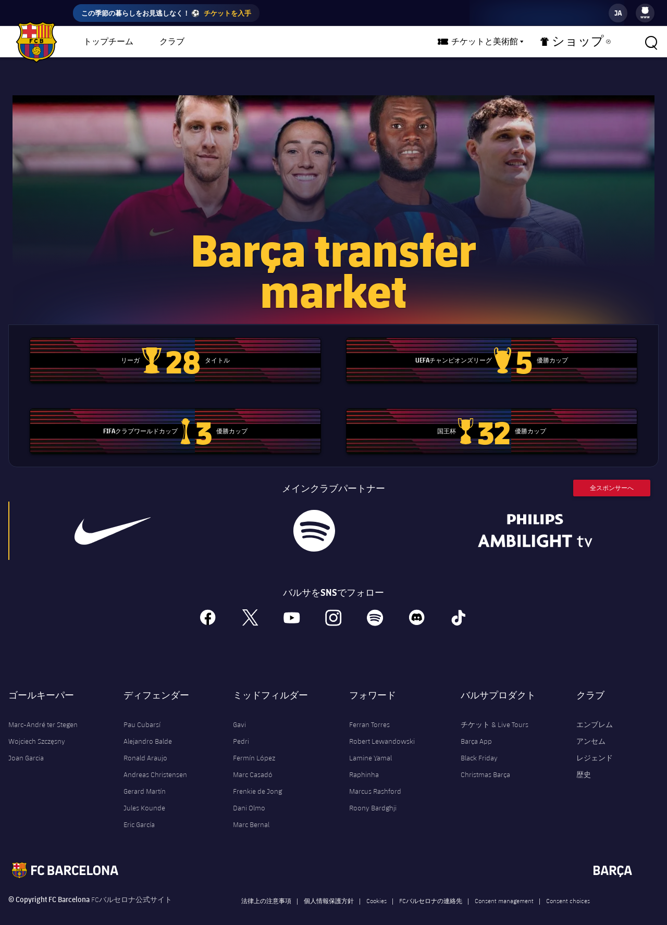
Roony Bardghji (373, 795)
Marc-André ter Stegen (43, 711)
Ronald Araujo (145, 745)
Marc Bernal (251, 811)
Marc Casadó (253, 761)
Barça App (476, 728)
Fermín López (254, 745)
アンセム (591, 728)
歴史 (583, 761)
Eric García (139, 811)
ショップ (581, 44)
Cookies (376, 887)
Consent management (504, 887)
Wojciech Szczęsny (36, 728)
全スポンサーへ (612, 475)
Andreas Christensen (155, 761)
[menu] (645, 13)
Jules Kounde (144, 795)
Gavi (239, 711)
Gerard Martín (144, 778)
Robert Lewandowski (382, 728)
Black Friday (479, 745)
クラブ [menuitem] (171, 42)
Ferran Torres (369, 711)
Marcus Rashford (375, 778)
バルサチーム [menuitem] (236, 42)
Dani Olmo (249, 795)
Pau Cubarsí (141, 711)
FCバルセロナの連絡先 (430, 887)
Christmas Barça (485, 761)
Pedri (241, 728)
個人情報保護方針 (329, 887)
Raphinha (364, 761)
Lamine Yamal (370, 745)
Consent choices (568, 887)
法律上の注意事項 (266, 887)
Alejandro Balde (147, 728)
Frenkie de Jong (257, 778)
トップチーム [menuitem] (108, 42)
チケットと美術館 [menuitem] (503, 42)
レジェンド (594, 745)
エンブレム (594, 711)
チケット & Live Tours (494, 711)
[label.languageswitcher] (618, 13)
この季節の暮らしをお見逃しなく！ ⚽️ (166, 13)
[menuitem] (645, 10)
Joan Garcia (26, 745)
